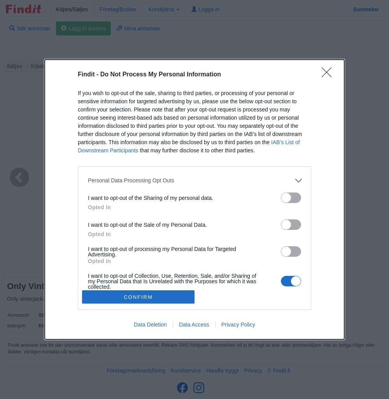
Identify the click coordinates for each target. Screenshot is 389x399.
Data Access (194, 324)
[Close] (329, 74)
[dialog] (194, 199)
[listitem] (194, 181)
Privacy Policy (238, 324)
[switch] (291, 197)
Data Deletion (150, 324)
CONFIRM (138, 297)
